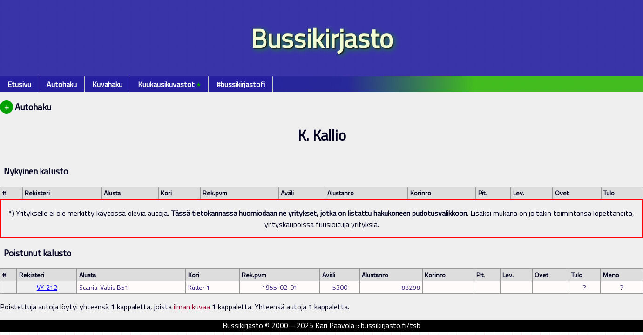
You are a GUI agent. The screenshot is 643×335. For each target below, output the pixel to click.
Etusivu (19, 84)
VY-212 (47, 287)
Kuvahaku (107, 84)
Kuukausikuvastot (169, 84)
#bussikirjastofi (240, 84)
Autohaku (62, 84)
